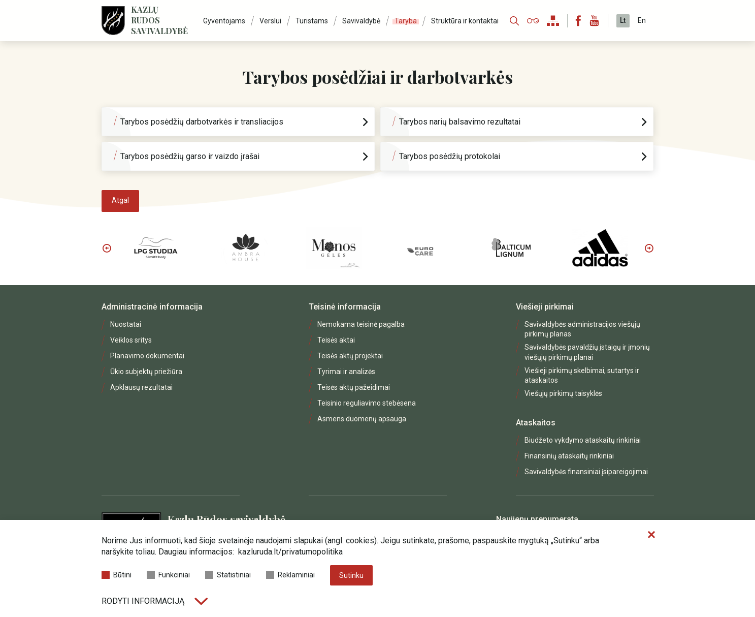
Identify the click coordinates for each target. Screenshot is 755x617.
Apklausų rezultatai (141, 387)
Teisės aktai (336, 340)
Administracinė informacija (152, 307)
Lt (623, 20)
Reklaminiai (290, 575)
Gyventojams (224, 21)
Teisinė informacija (345, 307)
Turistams (312, 21)
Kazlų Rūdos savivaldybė (159, 20)
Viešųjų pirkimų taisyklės (563, 393)
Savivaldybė (361, 21)
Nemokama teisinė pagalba (361, 324)
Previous (107, 248)
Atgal (120, 200)
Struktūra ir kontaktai (465, 21)
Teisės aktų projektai (350, 356)
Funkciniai (168, 575)
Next (649, 248)
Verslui (270, 21)
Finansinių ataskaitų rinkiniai (569, 456)
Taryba (406, 21)
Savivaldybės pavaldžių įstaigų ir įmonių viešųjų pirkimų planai (587, 352)
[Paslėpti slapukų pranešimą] (651, 535)
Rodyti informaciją (155, 601)
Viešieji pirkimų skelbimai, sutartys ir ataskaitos (581, 375)
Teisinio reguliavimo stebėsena (366, 403)
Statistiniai (228, 575)
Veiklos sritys (131, 340)
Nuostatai (125, 324)
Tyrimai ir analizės (346, 371)
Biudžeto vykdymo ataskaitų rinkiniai (582, 440)
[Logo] (113, 20)
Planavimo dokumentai (147, 356)
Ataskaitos (535, 422)
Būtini (117, 575)
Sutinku (351, 575)
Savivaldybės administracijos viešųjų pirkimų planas (582, 329)
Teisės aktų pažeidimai (353, 387)
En (642, 20)
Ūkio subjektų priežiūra (146, 371)
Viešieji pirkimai (545, 307)
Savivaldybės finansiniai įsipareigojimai (586, 472)
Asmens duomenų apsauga (361, 419)
